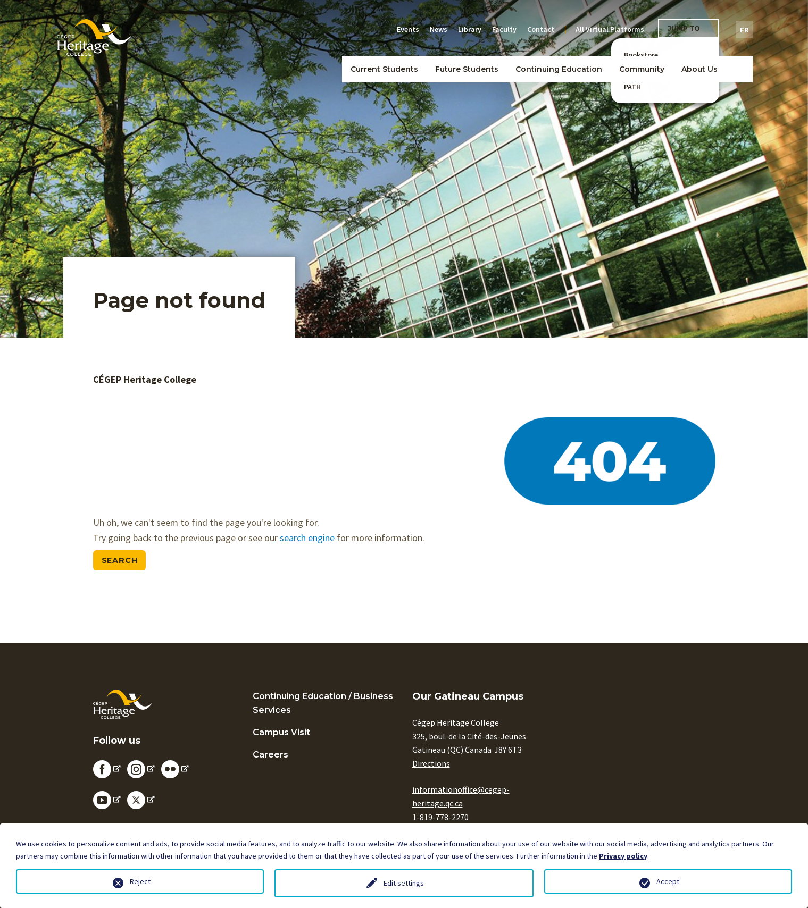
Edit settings (404, 883)
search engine (307, 538)
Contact (540, 29)
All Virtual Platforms (610, 29)
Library (469, 29)
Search (120, 560)
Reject (140, 881)
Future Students (466, 69)
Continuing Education (558, 69)
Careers (270, 755)
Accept (667, 881)
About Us (699, 69)
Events (408, 29)
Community (641, 69)
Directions (431, 763)
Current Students (384, 69)
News (438, 29)
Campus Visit (281, 732)
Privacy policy (623, 856)
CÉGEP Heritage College (144, 379)
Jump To (684, 28)
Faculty (504, 29)
